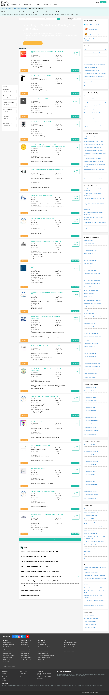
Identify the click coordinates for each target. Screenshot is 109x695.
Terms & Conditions (24, 671)
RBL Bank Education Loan (89, 346)
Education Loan (28, 4)
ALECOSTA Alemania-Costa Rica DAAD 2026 (43, 218)
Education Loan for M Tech (90, 464)
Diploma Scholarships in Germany (91, 61)
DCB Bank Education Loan (90, 356)
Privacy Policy (23, 673)
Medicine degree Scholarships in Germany (93, 115)
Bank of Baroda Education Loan (91, 247)
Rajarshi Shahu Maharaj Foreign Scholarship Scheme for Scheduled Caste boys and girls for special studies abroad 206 (48, 145)
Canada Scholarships (25, 651)
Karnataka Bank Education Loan (91, 320)
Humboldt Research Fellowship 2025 (40, 445)
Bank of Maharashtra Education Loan (92, 280)
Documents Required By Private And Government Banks (95, 522)
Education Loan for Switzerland (91, 420)
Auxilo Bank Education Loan (44, 657)
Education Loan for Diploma (90, 491)
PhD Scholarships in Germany (90, 67)
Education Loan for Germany (90, 400)
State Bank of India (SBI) (91, 24)
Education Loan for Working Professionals (93, 478)
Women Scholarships (89, 615)
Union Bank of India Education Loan (92, 273)
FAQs (3, 678)
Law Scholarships (7, 651)
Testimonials (5, 676)
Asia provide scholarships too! (91, 572)
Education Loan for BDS (89, 481)
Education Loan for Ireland (90, 407)
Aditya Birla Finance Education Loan (92, 363)
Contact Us (47, 4)
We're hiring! (5, 671)
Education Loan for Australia (90, 394)
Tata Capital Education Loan (90, 310)
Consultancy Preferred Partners (44, 676)
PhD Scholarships (7, 659)
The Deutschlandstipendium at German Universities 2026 (46, 346)
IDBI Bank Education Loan (89, 296)
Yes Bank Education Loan (89, 323)
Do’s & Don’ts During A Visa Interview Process (94, 541)
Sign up (103, 2)
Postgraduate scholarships (9, 666)
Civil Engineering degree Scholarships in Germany (95, 102)
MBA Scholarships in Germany (90, 58)
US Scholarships (24, 642)
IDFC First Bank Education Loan (91, 290)
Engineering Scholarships (8, 649)
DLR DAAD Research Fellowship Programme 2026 (44, 396)
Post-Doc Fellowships (7, 661)
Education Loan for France (90, 410)
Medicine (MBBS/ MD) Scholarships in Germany (94, 64)
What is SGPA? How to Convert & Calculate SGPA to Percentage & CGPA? (95, 537)
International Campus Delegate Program (44, 674)
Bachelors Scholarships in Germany (92, 52)
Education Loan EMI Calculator (91, 518)
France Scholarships (25, 655)
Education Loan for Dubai (89, 424)
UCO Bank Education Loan (90, 306)
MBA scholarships (7, 653)
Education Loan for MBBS (89, 448)
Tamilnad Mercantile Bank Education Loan (93, 369)
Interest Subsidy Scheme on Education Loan (94, 526)
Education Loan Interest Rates (90, 515)
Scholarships (15, 4)
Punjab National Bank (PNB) (92, 34)
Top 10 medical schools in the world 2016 (93, 587)
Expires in (76, 53)
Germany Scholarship (25, 646)
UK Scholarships (24, 644)
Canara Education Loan (43, 651)
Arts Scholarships (7, 642)
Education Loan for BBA (89, 474)
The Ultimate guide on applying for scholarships (94, 575)
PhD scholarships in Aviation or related (92, 158)
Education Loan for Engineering (91, 451)
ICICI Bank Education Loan (90, 260)
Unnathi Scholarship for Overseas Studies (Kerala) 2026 (46, 241)
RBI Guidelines (87, 551)
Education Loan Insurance (90, 530)
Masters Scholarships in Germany (91, 55)
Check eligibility (75, 70)
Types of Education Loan (89, 548)
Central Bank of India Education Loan (92, 283)
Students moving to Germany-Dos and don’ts (94, 605)
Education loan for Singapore (90, 417)
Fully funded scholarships (90, 621)
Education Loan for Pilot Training (91, 488)
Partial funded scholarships (90, 624)
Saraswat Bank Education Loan (91, 313)
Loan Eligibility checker (69, 651)
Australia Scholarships (25, 649)
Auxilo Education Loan (89, 277)
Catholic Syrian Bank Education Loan (92, 366)
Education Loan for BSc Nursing (91, 461)
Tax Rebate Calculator (69, 649)
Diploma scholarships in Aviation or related (93, 150)
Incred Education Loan (89, 293)
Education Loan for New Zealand (91, 404)
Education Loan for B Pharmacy (91, 494)
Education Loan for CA (89, 458)
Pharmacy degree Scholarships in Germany (93, 112)
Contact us (4, 680)
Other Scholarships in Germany (91, 85)
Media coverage (23, 675)
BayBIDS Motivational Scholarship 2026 (41, 195)
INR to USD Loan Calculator (70, 644)
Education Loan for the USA (90, 397)
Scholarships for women (8, 664)
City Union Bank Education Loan (91, 343)
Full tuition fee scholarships (90, 627)
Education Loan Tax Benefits (90, 544)
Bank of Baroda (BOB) (91, 29)
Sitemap (21, 676)
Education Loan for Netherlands (91, 430)
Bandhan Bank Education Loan (91, 333)
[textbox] (10, 98)
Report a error (40, 678)
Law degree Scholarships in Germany (92, 118)
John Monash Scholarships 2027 (39, 468)
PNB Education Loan (88, 263)
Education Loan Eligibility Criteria (91, 512)
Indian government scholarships (91, 618)
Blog (38, 4)
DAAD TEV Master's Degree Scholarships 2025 (43, 491)
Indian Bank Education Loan (90, 267)
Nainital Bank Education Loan (90, 373)
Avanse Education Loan (89, 253)
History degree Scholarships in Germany (93, 121)
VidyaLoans (40, 661)
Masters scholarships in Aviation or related (93, 144)
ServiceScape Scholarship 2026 (39, 99)
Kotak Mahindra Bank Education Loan (92, 303)
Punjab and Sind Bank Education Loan (92, 336)
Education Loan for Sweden (90, 427)
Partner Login (40, 671)
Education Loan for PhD (89, 468)
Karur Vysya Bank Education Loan (91, 340)
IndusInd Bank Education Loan (91, 326)
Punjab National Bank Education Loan (46, 655)
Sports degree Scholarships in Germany (93, 95)
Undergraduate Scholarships (9, 655)
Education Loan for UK (89, 390)
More (56, 4)
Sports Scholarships (7, 646)
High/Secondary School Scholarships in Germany (95, 49)
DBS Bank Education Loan (90, 353)
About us (4, 673)
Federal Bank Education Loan (90, 286)
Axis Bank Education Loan (90, 257)
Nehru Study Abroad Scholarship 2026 (41, 122)
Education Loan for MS (89, 454)
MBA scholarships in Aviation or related (93, 147)
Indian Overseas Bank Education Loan (92, 300)
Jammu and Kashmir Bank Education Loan (93, 316)
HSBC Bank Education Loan (90, 350)
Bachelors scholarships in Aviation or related (94, 141)
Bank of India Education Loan (90, 270)
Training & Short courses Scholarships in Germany (95, 73)
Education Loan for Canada (90, 387)
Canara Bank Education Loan (90, 250)
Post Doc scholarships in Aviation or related (93, 161)
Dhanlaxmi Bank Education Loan (91, 360)
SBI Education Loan (88, 240)
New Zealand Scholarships (26, 657)
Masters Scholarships (7, 657)
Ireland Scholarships (25, 653)
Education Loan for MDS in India (91, 484)
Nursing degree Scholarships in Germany (93, 98)
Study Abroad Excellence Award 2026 (41, 76)
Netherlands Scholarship (26, 659)
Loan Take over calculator (69, 646)
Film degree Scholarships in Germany (92, 109)
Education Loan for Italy (89, 414)
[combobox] (10, 91)
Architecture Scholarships (8, 644)
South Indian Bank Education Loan (91, 330)
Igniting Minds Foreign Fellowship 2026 (41, 421)
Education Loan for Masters (90, 471)
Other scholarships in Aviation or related (93, 178)
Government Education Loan (90, 533)
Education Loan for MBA (89, 444)
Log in (97, 2)
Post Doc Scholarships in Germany (91, 70)
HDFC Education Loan (89, 243)
